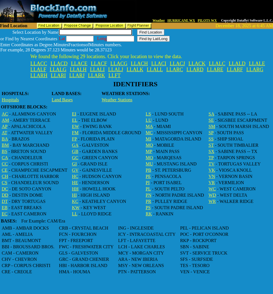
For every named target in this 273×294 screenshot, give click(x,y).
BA (5, 138)
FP (74, 138)
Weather (158, 20)
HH (75, 188)
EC (4, 213)
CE (4, 170)
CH (5, 176)
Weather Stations (117, 99)
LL (74, 213)
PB (148, 170)
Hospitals (10, 99)
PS (148, 207)
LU (149, 120)
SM (212, 126)
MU (149, 163)
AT (4, 132)
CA (5, 157)
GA (75, 145)
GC (75, 157)
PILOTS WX (207, 20)
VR (212, 182)
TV (212, 163)
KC (75, 201)
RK (149, 213)
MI (148, 138)
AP (4, 126)
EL (74, 120)
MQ (149, 157)
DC (5, 188)
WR (212, 201)
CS (4, 182)
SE (211, 120)
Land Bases (62, 99)
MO (149, 145)
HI (74, 195)
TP (211, 157)
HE (75, 182)
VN (212, 176)
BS (4, 151)
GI (74, 163)
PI (148, 182)
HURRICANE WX (181, 20)
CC (5, 163)
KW (75, 207)
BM (5, 145)
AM (5, 120)
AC (5, 114)
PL (148, 188)
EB (4, 207)
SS (211, 138)
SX (211, 151)
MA (149, 126)
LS (148, 114)
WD (212, 195)
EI (74, 114)
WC (212, 188)
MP (149, 151)
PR (148, 201)
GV (75, 170)
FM (75, 132)
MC (149, 132)
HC (75, 176)
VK (212, 170)
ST (211, 145)
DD (5, 195)
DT (5, 201)
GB (75, 151)
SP (211, 132)
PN (148, 195)
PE (148, 176)
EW (75, 126)
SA (211, 114)
